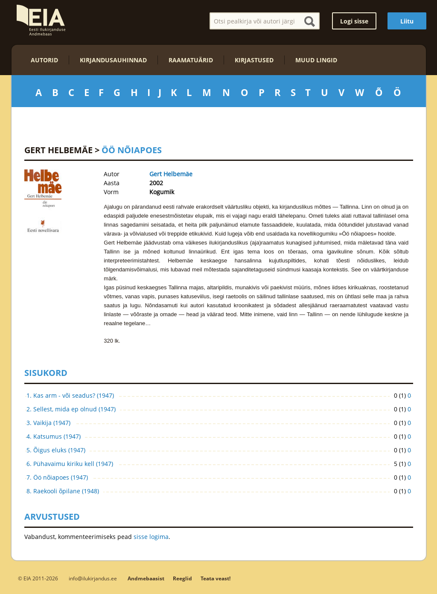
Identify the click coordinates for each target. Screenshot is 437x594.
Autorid (44, 60)
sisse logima (151, 537)
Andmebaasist (146, 578)
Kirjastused (254, 60)
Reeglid (182, 578)
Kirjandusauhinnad (113, 60)
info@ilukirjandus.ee (93, 578)
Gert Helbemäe (58, 150)
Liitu (407, 21)
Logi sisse (354, 21)
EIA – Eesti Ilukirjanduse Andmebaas (41, 20)
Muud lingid (316, 60)
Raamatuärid (191, 60)
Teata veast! (215, 578)
